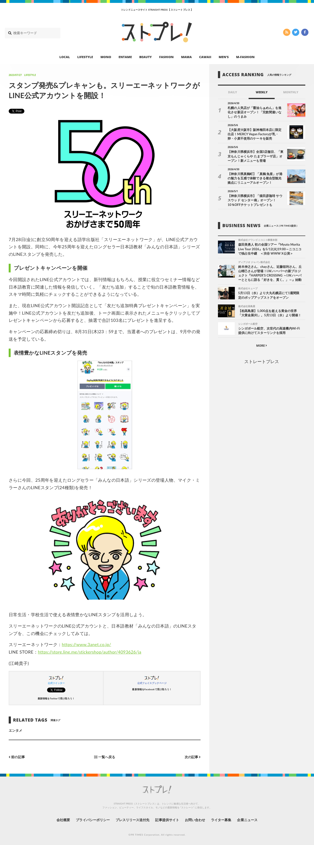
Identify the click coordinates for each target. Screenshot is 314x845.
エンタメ (15, 730)
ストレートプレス (261, 361)
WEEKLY (261, 92)
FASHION (166, 57)
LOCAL (64, 57)
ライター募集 (221, 820)
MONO (105, 57)
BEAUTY (145, 57)
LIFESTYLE (85, 57)
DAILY (232, 92)
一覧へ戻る (104, 757)
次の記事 (192, 757)
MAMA (186, 57)
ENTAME (125, 57)
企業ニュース (247, 820)
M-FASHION (245, 57)
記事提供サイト (167, 820)
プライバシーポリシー (93, 820)
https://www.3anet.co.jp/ (87, 644)
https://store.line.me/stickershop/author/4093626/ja (90, 652)
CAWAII (205, 57)
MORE (261, 346)
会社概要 (63, 820)
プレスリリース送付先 (132, 820)
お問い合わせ (195, 820)
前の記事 (17, 757)
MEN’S (224, 57)
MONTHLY (290, 92)
